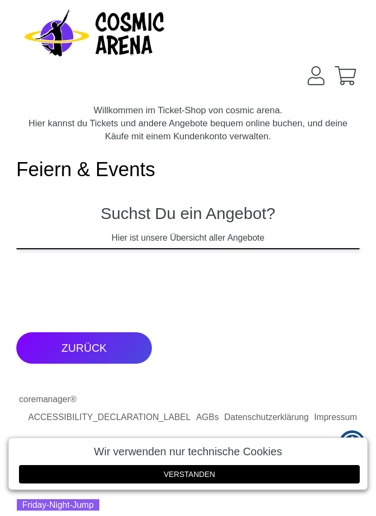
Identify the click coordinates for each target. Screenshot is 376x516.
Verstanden (189, 474)
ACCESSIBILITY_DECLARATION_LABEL (109, 417)
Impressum (335, 417)
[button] (316, 75)
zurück (83, 348)
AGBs (207, 417)
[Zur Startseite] (94, 32)
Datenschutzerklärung (266, 417)
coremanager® (48, 399)
